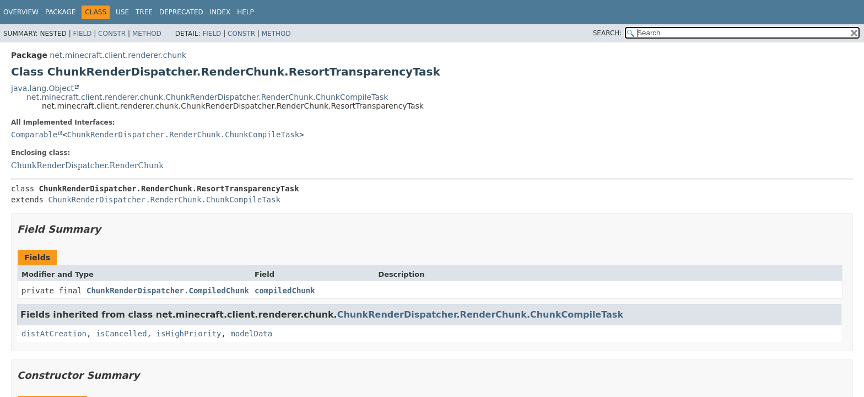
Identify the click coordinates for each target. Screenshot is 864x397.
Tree (144, 12)
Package (60, 12)
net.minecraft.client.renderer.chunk (118, 55)
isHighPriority (188, 333)
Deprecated (181, 12)
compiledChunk (285, 290)
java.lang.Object (42, 88)
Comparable (34, 134)
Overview (21, 12)
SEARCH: (607, 33)
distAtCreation (54, 333)
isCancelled (121, 333)
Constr (112, 33)
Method (146, 33)
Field (82, 33)
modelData (251, 333)
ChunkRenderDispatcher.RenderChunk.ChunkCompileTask (183, 134)
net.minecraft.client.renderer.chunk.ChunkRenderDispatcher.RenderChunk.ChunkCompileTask (207, 97)
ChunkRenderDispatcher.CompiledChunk (168, 290)
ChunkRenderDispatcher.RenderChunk (87, 165)
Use (122, 12)
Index (220, 12)
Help (245, 12)
